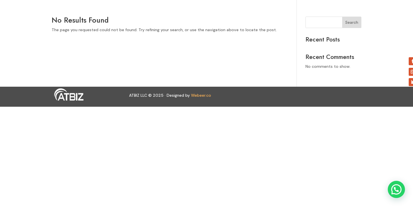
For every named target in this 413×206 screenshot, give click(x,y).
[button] (396, 189)
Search (351, 22)
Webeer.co (201, 95)
